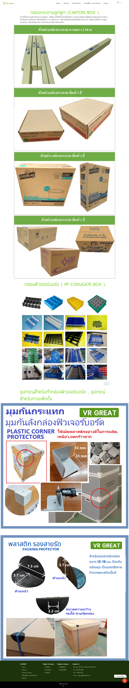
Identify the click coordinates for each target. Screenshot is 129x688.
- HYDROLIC (47, 672)
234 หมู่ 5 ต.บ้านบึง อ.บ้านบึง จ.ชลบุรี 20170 (84, 667)
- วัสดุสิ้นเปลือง (62, 667)
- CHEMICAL (47, 667)
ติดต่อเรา (105, 3)
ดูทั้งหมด (106, 383)
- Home (23, 667)
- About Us (24, 670)
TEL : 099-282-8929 (78, 670)
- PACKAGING (47, 670)
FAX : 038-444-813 (78, 672)
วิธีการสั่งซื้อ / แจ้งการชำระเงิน (92, 3)
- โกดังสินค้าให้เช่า (62, 670)
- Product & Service (26, 672)
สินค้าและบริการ (76, 3)
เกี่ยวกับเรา (66, 3)
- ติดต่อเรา (23, 678)
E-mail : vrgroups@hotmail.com (81, 675)
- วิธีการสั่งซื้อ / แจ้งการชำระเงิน (29, 675)
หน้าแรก (58, 3)
